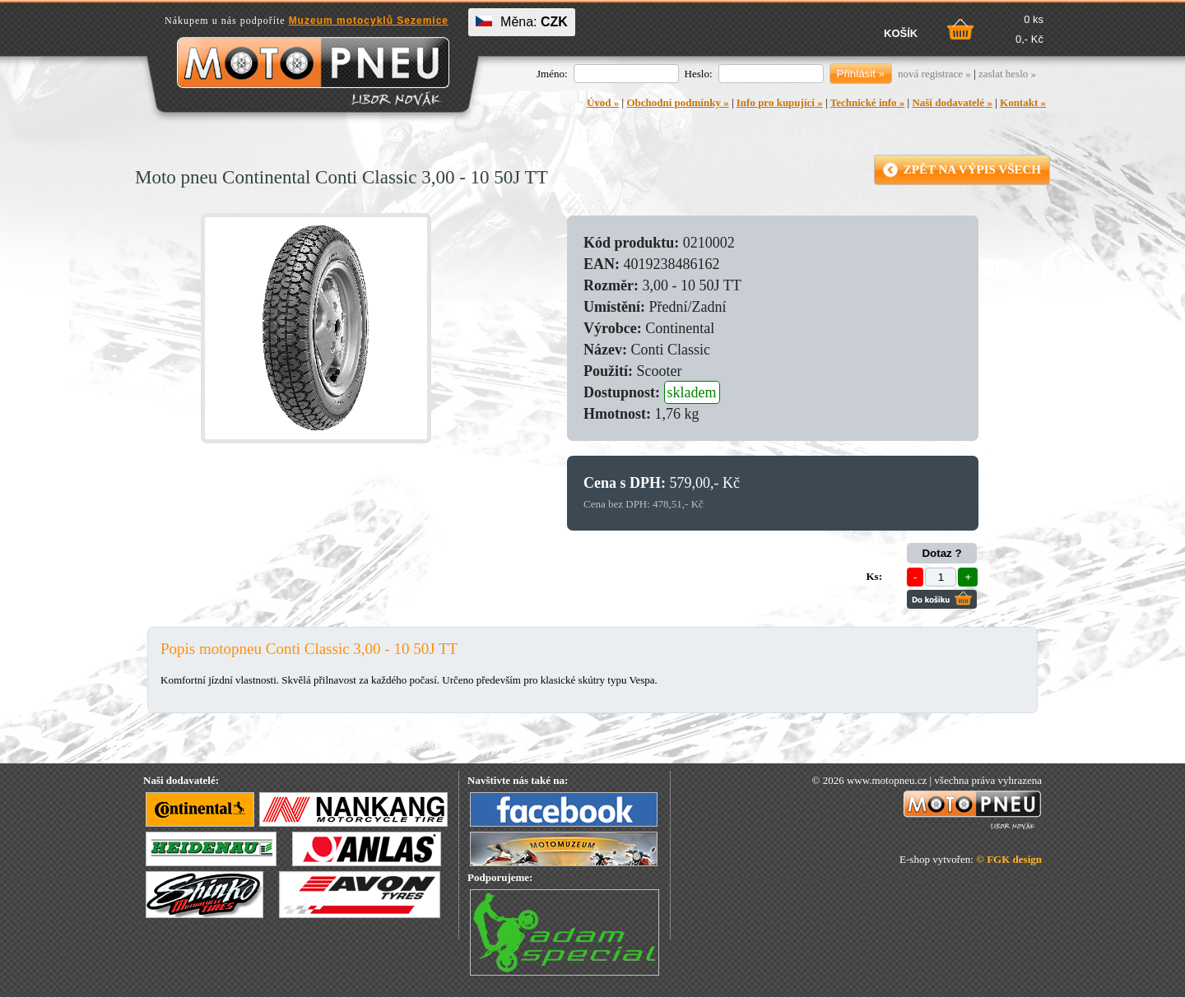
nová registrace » (934, 73)
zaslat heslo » (1007, 73)
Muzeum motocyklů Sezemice (368, 20)
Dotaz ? (941, 553)
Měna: (522, 22)
